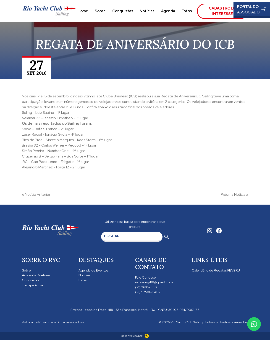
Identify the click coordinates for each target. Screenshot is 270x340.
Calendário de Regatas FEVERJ (216, 270)
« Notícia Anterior (36, 194)
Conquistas (122, 11)
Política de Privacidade (39, 322)
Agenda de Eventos (93, 270)
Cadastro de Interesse (222, 11)
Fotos (187, 11)
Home (83, 11)
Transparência (32, 285)
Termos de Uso (72, 322)
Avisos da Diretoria (36, 275)
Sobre (100, 11)
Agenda (168, 11)
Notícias (147, 11)
